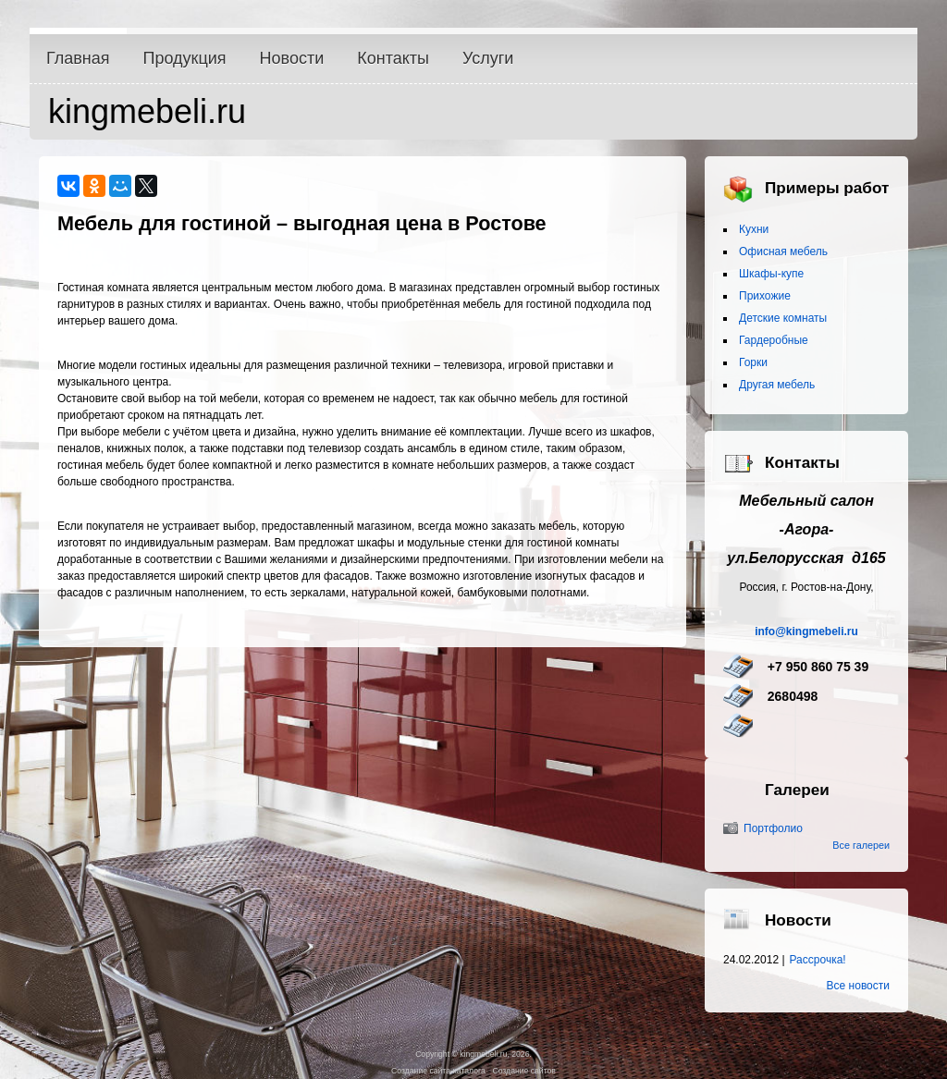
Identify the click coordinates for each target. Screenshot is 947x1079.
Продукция (185, 58)
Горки (753, 362)
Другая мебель (777, 384)
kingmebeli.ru (147, 111)
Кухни (754, 229)
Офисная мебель (783, 251)
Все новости (858, 985)
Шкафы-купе (771, 273)
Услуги (487, 58)
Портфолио (773, 828)
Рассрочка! (818, 959)
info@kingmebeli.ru (806, 631)
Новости (292, 58)
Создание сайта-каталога (438, 1070)
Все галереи (861, 845)
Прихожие (765, 295)
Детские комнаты (783, 318)
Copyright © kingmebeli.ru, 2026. (473, 1054)
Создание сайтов (523, 1070)
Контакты (393, 58)
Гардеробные (773, 340)
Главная (78, 58)
